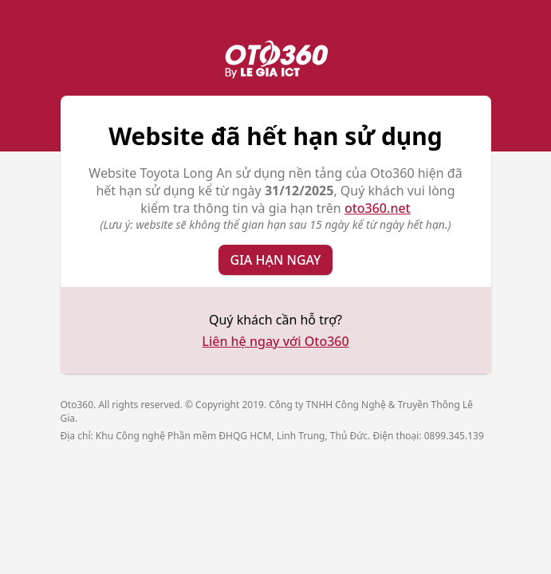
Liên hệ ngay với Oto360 (275, 341)
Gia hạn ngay (275, 260)
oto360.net (377, 208)
